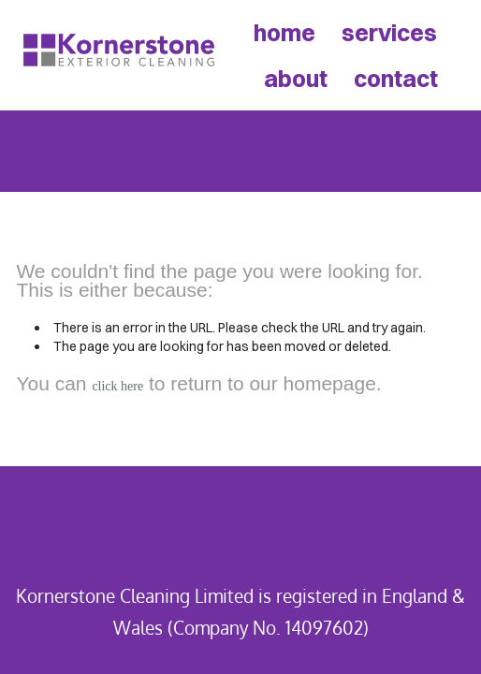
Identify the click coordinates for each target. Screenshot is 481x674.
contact (396, 78)
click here (117, 386)
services (389, 32)
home (284, 32)
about (296, 78)
